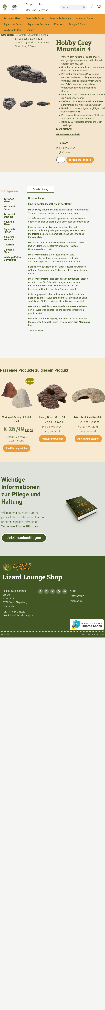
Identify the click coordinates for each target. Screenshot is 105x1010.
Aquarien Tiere (84, 18)
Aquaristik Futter (13, 24)
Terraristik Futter (35, 18)
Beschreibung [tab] (40, 189)
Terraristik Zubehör (60, 18)
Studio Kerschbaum (96, 634)
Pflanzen (59, 24)
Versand (43, 10)
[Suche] (84, 7)
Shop (29, 4)
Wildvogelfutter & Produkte (19, 30)
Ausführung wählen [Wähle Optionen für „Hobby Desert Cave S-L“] (52, 438)
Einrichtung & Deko (38, 42)
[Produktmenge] (60, 160)
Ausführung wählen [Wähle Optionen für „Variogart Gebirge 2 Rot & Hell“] (17, 448)
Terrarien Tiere (12, 18)
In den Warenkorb (80, 159)
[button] (4, 104)
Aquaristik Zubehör (38, 24)
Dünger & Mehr (77, 24)
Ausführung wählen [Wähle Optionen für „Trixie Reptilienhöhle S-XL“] (88, 438)
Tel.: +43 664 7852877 (15, 611)
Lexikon (39, 4)
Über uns (31, 10)
